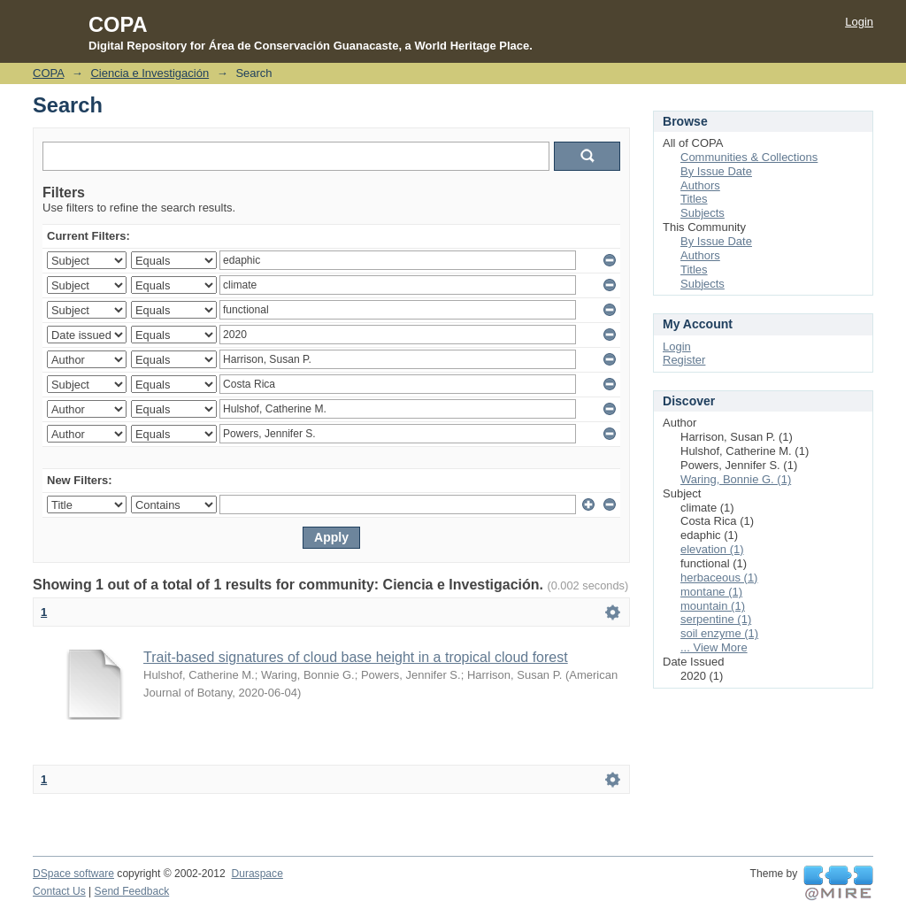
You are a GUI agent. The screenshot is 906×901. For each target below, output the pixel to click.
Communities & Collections (749, 157)
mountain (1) (712, 605)
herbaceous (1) (718, 577)
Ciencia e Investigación (149, 73)
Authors (700, 185)
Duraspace (256, 873)
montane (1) (711, 591)
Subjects (702, 212)
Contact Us (59, 891)
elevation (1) (712, 549)
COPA (48, 73)
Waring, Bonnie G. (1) (735, 479)
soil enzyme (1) (719, 633)
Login (859, 21)
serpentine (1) (715, 619)
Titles (694, 198)
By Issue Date (716, 171)
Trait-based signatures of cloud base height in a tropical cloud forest (355, 657)
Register (684, 359)
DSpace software (73, 873)
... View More (714, 647)
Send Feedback (132, 891)
